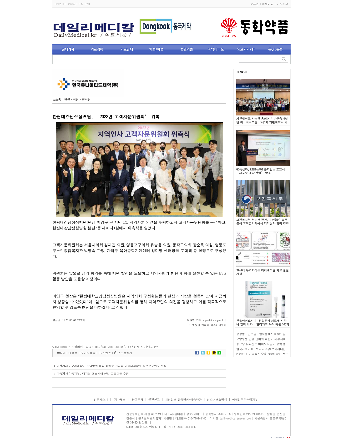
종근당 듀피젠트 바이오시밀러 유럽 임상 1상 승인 (268, 344)
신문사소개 (101, 399)
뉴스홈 (56, 99)
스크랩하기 (125, 353)
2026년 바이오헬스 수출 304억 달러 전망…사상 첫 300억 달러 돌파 (279, 354)
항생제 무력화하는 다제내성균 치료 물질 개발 (262, 272)
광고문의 (137, 399)
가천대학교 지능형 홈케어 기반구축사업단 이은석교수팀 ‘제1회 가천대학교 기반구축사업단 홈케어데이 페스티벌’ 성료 (262, 123)
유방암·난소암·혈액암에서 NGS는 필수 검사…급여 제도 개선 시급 (279, 334)
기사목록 (89, 353)
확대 (62, 353)
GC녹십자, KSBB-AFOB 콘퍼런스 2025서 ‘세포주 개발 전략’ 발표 (260, 171)
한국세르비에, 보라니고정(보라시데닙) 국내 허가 (268, 349)
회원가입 (267, 4)
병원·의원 (71, 99)
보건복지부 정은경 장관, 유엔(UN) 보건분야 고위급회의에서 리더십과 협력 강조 (262, 221)
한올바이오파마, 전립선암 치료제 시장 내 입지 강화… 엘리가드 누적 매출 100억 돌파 (262, 324)
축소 (74, 353)
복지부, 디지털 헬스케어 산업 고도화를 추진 (100, 373)
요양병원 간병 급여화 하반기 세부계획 (261, 339)
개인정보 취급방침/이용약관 (183, 399)
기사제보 (282, 4)
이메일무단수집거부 (245, 399)
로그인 (254, 4)
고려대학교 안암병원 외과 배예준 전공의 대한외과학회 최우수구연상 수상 (118, 366)
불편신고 (154, 399)
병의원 (86, 99)
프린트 (106, 353)
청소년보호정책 (217, 399)
